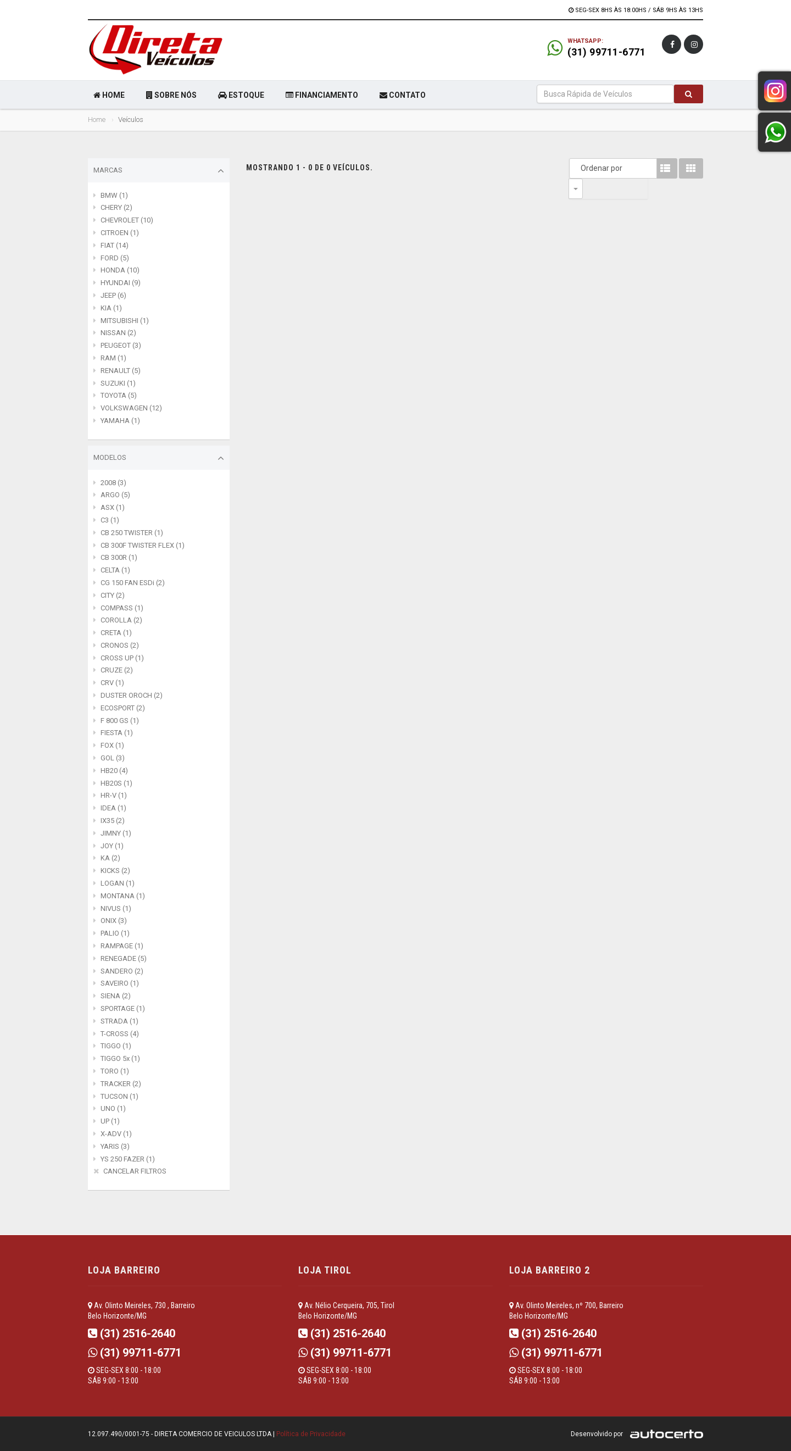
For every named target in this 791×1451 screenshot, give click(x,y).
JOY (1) (112, 846)
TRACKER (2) (121, 1084)
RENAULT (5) (121, 370)
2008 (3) (113, 483)
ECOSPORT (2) (123, 708)
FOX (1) (112, 745)
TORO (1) (115, 1071)
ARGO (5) (115, 495)
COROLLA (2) (121, 620)
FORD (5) (115, 258)
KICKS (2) (115, 870)
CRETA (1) (116, 633)
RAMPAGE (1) (122, 946)
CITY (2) (113, 595)
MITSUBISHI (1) (125, 320)
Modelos (158, 458)
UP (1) (110, 1121)
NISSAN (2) (118, 333)
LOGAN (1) (118, 883)
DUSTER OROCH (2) (132, 695)
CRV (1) (112, 683)
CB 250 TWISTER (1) (132, 533)
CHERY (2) (116, 207)
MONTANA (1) (123, 896)
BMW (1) (114, 195)
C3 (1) (110, 520)
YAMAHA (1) (120, 420)
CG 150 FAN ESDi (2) (133, 583)
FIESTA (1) (117, 733)
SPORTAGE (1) (123, 1008)
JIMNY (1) (116, 833)
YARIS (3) (115, 1146)
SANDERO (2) (122, 971)
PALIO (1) (115, 933)
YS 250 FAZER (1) (128, 1159)
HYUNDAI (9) (121, 283)
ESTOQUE (241, 95)
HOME (109, 95)
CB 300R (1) (119, 557)
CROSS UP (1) (122, 658)
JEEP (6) (113, 295)
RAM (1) (113, 358)
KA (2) (110, 858)
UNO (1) (113, 1108)
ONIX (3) (114, 920)
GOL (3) (113, 758)
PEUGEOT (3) (121, 345)
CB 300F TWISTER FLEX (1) (143, 545)
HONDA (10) (120, 270)
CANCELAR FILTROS (134, 1171)
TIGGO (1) (116, 1046)
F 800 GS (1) (120, 720)
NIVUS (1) (116, 908)
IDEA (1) (113, 808)
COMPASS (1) (122, 608)
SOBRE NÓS (171, 95)
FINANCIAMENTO (322, 95)
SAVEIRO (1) (120, 983)
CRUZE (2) (117, 670)
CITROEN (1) (120, 233)
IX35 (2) (113, 820)
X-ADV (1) (116, 1134)
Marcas (158, 171)
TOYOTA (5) (119, 395)
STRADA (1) (119, 1021)
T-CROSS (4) (120, 1034)
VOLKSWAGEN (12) (131, 408)
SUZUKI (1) (118, 383)
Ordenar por (578, 168)
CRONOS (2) (120, 645)
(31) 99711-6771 (606, 52)
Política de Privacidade (311, 1434)
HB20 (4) (114, 770)
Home (96, 119)
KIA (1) (111, 308)
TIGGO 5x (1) (120, 1058)
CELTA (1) (115, 570)
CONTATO (403, 95)
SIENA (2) (116, 996)
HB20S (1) (116, 783)
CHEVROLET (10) (127, 220)
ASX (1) (113, 507)
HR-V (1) (114, 795)
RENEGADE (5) (124, 958)
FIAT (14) (115, 245)
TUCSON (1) (119, 1096)
